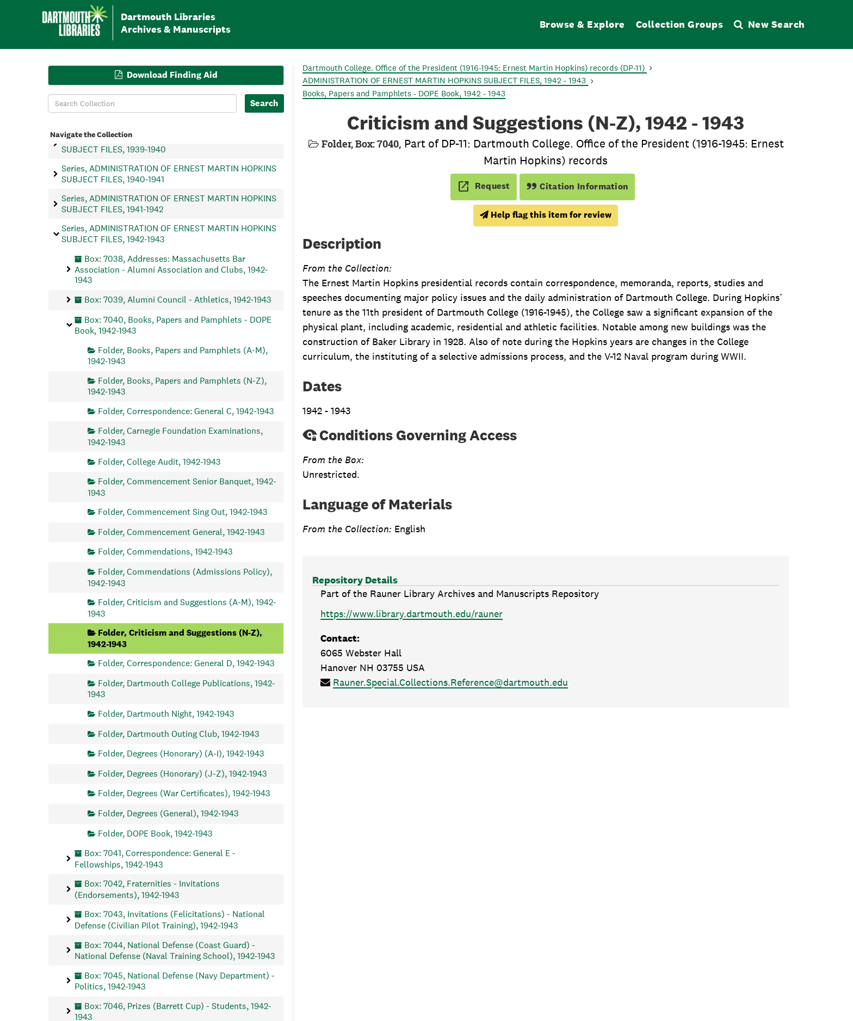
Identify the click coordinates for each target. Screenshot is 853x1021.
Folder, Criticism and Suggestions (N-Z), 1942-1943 (175, 638)
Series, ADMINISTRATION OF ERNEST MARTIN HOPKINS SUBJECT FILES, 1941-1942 (168, 203)
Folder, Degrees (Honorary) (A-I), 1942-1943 (181, 753)
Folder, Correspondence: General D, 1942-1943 (186, 663)
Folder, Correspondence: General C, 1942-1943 (186, 410)
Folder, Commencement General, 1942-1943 (181, 531)
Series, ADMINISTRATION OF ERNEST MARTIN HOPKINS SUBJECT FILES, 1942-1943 (168, 233)
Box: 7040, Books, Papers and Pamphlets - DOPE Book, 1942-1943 (173, 324)
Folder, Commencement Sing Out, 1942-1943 (183, 512)
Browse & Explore (582, 24)
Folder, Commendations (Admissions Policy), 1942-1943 (180, 577)
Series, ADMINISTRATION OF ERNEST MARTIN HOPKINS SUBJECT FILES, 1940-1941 (168, 173)
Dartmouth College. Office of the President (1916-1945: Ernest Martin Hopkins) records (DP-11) (474, 68)
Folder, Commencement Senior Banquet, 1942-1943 (182, 487)
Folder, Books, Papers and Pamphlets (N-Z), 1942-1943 (177, 385)
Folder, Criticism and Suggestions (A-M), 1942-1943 (182, 607)
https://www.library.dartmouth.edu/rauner (411, 613)
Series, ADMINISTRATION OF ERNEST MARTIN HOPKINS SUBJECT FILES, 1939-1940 (168, 144)
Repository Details (355, 580)
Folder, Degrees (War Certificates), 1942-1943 (184, 793)
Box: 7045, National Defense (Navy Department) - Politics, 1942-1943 (175, 980)
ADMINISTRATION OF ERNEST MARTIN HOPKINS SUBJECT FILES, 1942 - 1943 (445, 80)
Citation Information (577, 186)
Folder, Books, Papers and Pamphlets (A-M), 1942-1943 (178, 355)
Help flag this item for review (545, 214)
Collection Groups (680, 24)
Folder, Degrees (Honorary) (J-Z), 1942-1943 (182, 773)
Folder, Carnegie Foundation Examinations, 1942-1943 (175, 436)
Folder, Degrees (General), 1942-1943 (168, 813)
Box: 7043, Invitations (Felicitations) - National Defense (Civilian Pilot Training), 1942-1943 (170, 919)
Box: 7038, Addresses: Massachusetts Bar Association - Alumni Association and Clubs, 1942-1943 (171, 269)
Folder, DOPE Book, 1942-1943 (155, 833)
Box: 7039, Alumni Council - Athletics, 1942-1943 (177, 299)
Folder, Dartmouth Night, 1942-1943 (166, 713)
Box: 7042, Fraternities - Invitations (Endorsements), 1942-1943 (147, 889)
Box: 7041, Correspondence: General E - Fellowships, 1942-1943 (155, 858)
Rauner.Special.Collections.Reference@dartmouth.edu (450, 682)
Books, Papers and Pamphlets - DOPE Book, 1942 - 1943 (403, 93)
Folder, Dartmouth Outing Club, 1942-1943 (178, 733)
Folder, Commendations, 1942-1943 (165, 551)
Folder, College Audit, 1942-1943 (159, 461)
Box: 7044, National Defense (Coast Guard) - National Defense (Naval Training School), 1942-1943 (175, 950)
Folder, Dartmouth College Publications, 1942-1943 (181, 688)
